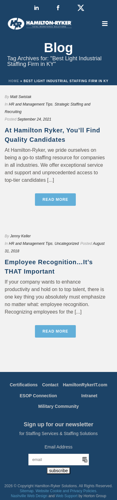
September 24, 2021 (34, 119)
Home (13, 81)
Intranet (89, 395)
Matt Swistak (20, 97)
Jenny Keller (20, 236)
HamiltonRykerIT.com (85, 384)
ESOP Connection (38, 395)
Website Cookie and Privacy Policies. (66, 491)
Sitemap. (27, 491)
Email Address (58, 446)
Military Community (58, 406)
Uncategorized (67, 243)
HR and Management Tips (30, 104)
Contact (50, 384)
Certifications (23, 384)
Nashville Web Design (29, 496)
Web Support (67, 496)
